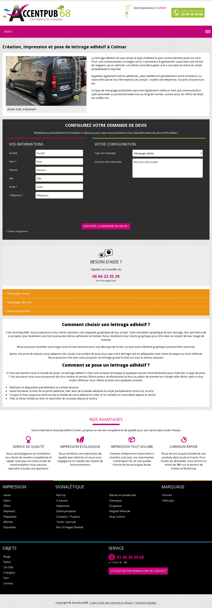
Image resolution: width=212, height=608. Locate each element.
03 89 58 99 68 (130, 557)
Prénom (13, 169)
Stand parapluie (66, 511)
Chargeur (9, 572)
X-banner (62, 500)
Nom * (13, 161)
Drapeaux (115, 506)
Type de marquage (105, 153)
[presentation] (106, 213)
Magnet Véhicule (119, 511)
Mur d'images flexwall (69, 527)
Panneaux (115, 500)
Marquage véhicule (19, 302)
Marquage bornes (18, 311)
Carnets (8, 583)
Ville (11, 178)
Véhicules (168, 500)
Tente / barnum (66, 522)
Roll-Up (61, 495)
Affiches (8, 522)
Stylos (7, 562)
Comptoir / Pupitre (68, 516)
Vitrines (167, 495)
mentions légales (145, 603)
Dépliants (9, 511)
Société (13, 153)
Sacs (6, 578)
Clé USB (8, 567)
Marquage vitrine (18, 293)
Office (6, 506)
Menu (8, 31)
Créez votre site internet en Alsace (111, 603)
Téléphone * (16, 195)
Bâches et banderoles (122, 495)
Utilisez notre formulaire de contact (138, 571)
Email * (13, 186)
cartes (7, 495)
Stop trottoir (117, 516)
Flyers (7, 500)
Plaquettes (10, 516)
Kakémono (63, 506)
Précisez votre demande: (108, 161)
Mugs (6, 556)
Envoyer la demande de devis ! (106, 226)
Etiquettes (9, 527)
